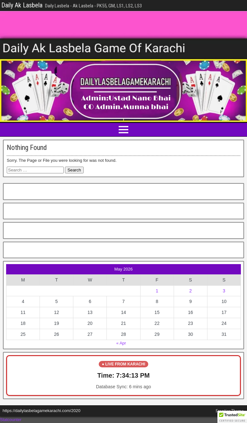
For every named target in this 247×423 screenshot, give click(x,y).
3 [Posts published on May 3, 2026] (224, 290)
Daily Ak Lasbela (21, 5)
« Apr (121, 343)
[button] (232, 417)
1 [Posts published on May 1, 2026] (157, 290)
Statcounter (11, 419)
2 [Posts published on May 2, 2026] (190, 290)
